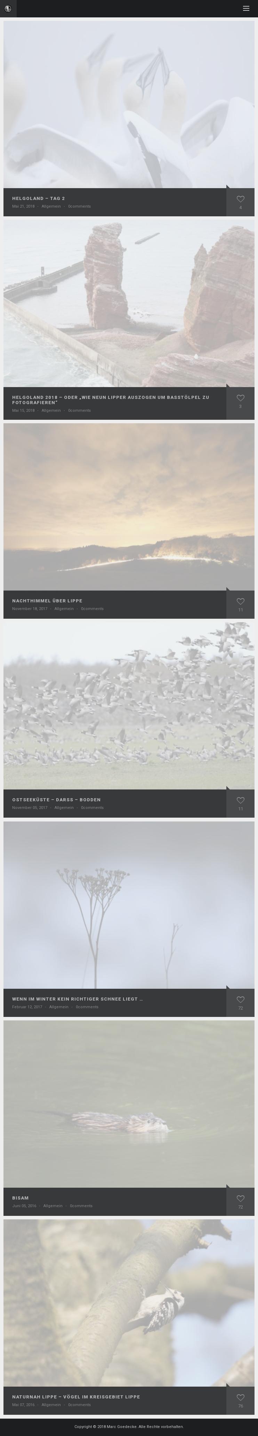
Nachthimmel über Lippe (47, 600)
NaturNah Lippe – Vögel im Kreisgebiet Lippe (76, 1396)
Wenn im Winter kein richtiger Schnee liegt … (77, 999)
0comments (79, 206)
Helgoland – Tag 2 (38, 198)
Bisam (20, 1198)
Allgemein (51, 206)
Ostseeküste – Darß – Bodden (56, 799)
